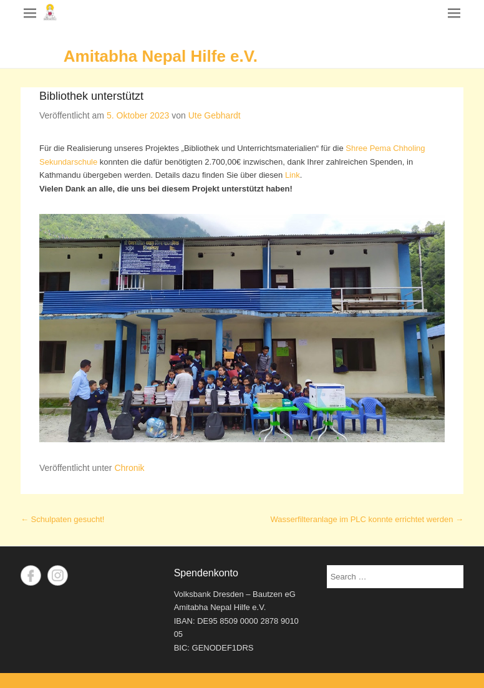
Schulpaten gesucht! (62, 519)
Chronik (129, 468)
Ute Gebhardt (214, 115)
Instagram (57, 575)
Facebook (31, 575)
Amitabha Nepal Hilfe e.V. (161, 56)
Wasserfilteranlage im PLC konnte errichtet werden (367, 519)
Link (292, 175)
